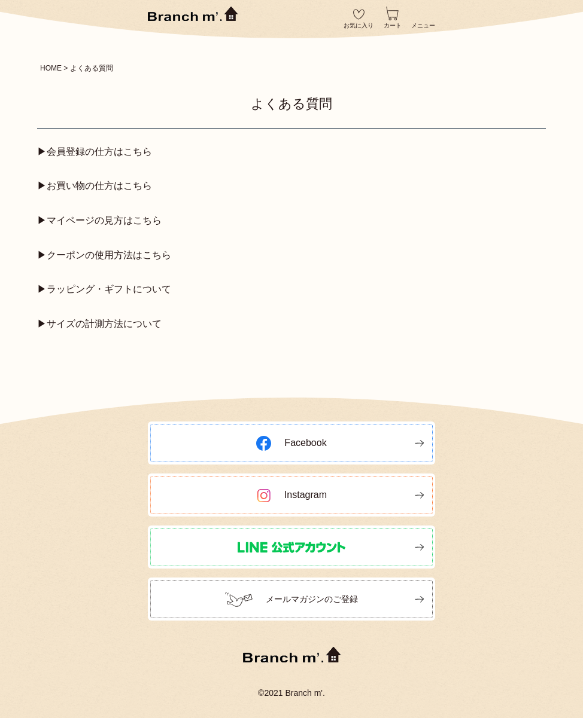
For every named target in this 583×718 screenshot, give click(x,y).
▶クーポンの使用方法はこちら (104, 255)
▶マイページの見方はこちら (99, 220)
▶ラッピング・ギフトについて (104, 289)
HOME (51, 68)
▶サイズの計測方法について (99, 324)
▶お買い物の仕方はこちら (94, 186)
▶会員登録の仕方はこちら (94, 151)
